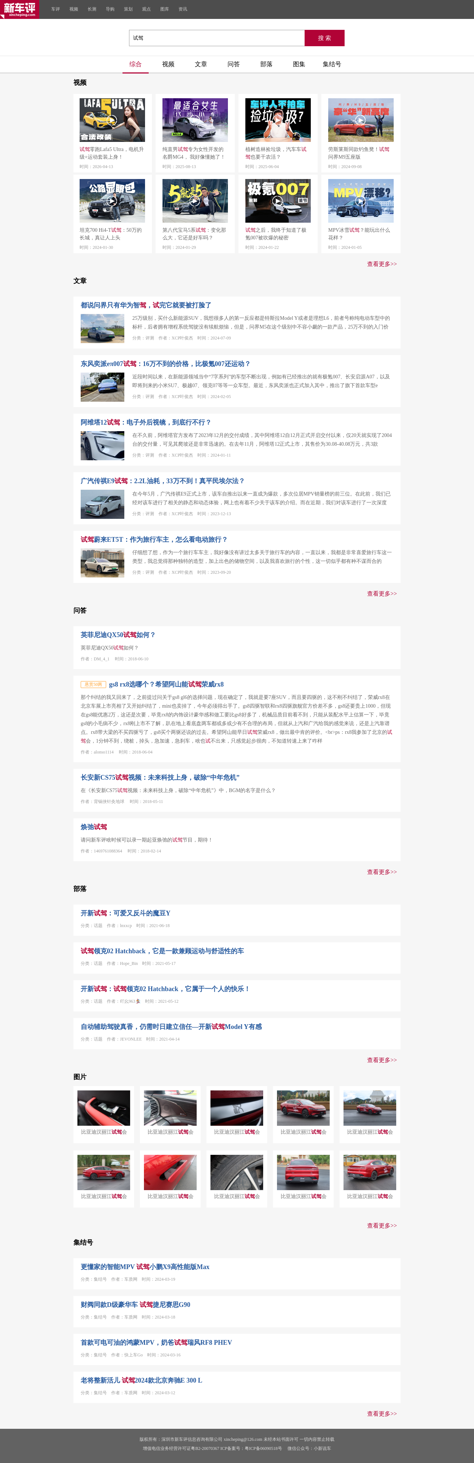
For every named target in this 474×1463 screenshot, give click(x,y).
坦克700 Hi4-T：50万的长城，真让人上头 (111, 233)
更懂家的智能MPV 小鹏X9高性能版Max (145, 1267)
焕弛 (94, 827)
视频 (73, 9)
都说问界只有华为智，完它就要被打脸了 (146, 305)
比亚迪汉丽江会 (104, 1132)
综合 (135, 64)
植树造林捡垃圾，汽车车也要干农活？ (275, 153)
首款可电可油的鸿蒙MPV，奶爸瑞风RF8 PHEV (156, 1342)
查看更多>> (382, 264)
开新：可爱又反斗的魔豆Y (125, 913)
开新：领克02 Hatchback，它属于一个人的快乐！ (165, 989)
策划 (128, 9)
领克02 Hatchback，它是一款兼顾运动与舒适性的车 (162, 951)
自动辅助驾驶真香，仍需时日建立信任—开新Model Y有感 (171, 1026)
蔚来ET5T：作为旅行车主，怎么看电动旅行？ (154, 539)
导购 (110, 9)
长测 (92, 9)
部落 (266, 64)
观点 (146, 9)
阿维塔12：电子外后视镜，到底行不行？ (146, 422)
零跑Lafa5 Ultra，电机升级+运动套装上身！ (112, 153)
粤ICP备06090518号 (263, 1448)
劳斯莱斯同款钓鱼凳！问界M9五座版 (358, 153)
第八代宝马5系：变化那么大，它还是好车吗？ (194, 233)
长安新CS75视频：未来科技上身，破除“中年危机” (160, 777)
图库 (164, 9)
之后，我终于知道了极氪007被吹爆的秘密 (275, 233)
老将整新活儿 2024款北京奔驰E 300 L (141, 1380)
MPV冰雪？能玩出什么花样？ (359, 233)
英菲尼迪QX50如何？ (118, 635)
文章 (201, 64)
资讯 (182, 9)
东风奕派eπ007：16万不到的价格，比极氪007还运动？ (166, 363)
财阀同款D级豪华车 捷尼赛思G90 (135, 1304)
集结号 (332, 64)
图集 (299, 64)
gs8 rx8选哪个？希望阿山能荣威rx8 (166, 684)
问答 (234, 64)
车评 (55, 9)
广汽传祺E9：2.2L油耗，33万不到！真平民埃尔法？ (163, 481)
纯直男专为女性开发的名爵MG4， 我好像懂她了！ (193, 153)
